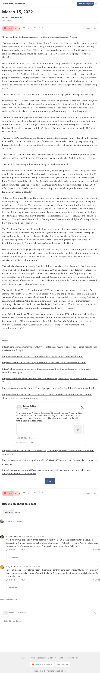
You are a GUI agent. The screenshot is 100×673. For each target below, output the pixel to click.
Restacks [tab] (19, 512)
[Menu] (96, 4)
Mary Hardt (11, 566)
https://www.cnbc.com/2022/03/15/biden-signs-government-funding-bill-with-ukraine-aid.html (48, 388)
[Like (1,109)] (8, 28)
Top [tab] (5, 612)
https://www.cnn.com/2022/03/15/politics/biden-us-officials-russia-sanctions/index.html (44, 362)
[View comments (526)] (26, 28)
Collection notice (71, 658)
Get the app (62, 664)
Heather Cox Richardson (12, 17)
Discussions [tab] (22, 612)
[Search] (95, 612)
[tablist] (13, 512)
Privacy (53, 658)
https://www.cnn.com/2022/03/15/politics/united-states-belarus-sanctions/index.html (42, 356)
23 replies (13, 588)
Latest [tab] (11, 612)
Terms (60, 658)
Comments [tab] (8, 512)
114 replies (13, 557)
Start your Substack (42, 664)
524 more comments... (9, 599)
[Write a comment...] (53, 525)
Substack (37, 671)
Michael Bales (12, 536)
